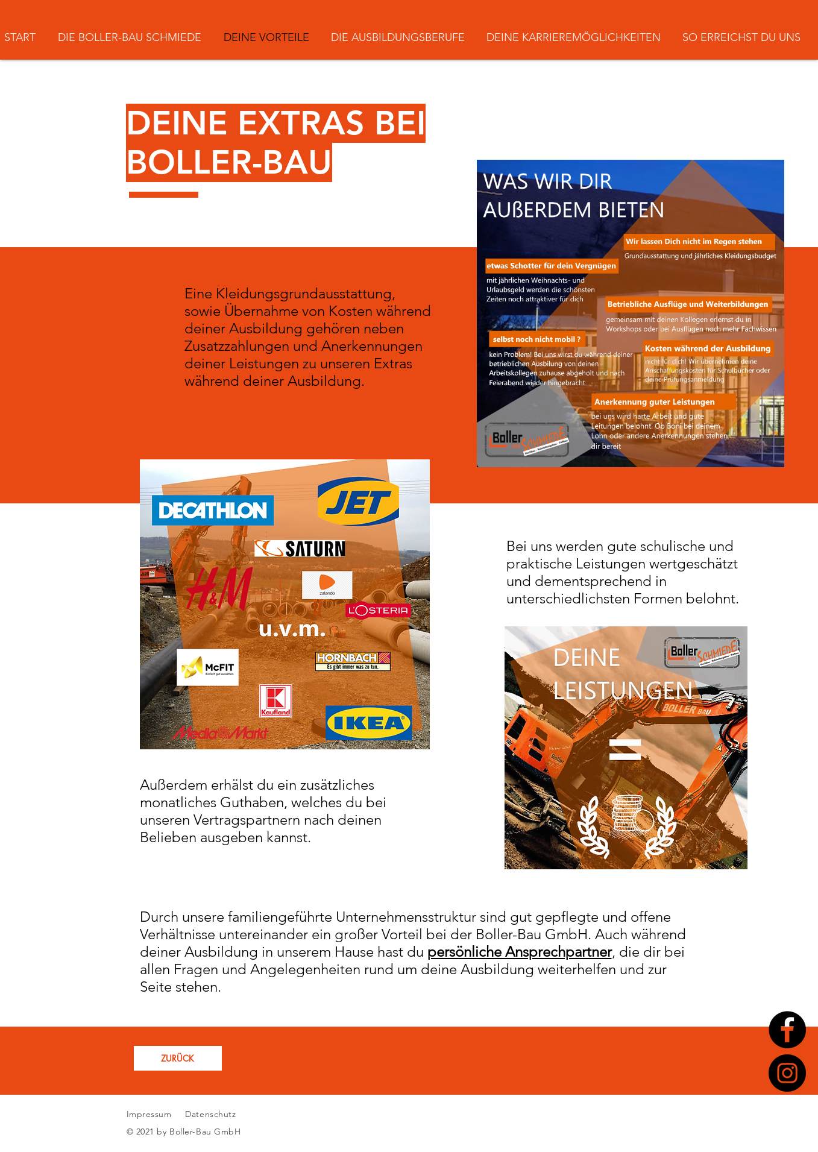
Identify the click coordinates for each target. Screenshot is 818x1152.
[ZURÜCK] (178, 1058)
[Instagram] (787, 1073)
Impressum (149, 1114)
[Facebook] (787, 1029)
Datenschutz (212, 1114)
